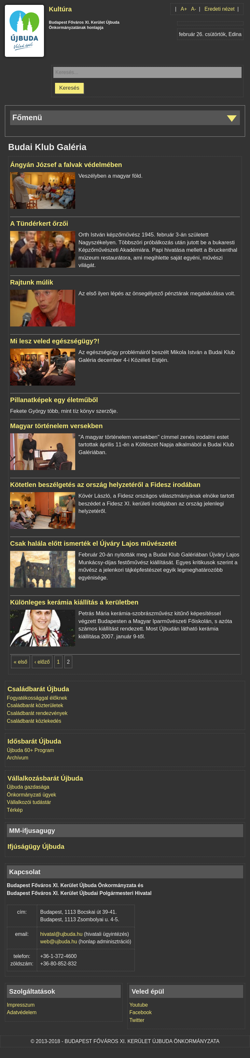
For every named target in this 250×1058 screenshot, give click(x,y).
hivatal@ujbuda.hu (61, 934)
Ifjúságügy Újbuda (35, 846)
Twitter (136, 1020)
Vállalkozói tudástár (29, 802)
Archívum (17, 757)
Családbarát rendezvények (37, 713)
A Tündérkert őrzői (39, 223)
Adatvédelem (21, 1012)
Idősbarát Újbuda (34, 741)
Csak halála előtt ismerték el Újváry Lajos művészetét (93, 543)
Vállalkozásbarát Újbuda (45, 778)
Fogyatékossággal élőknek (37, 698)
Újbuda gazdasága (28, 787)
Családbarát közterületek (35, 705)
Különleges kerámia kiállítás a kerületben (74, 602)
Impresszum (21, 1005)
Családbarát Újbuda (38, 689)
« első (20, 662)
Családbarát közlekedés (34, 721)
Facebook (140, 1012)
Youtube (138, 1005)
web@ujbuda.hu (58, 941)
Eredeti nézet (219, 9)
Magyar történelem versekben (56, 425)
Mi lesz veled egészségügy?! (54, 341)
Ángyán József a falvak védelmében (66, 164)
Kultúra (60, 9)
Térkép (15, 810)
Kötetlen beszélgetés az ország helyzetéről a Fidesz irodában (105, 484)
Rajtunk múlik (31, 282)
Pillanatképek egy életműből (54, 399)
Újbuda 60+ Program (30, 750)
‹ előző (42, 662)
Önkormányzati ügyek (31, 794)
